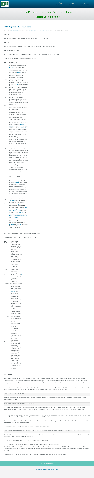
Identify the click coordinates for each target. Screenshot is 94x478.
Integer (16, 209)
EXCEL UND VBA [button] (61, 5)
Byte (26, 207)
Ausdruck (16, 84)
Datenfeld (13, 291)
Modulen (11, 67)
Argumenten (12, 200)
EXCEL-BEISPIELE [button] (85, 5)
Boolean (11, 209)
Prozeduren (32, 30)
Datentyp (16, 204)
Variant (11, 215)
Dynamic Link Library (44, 30)
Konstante (12, 126)
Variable (21, 124)
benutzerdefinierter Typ (21, 215)
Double (15, 210)
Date (20, 212)
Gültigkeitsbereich (21, 127)
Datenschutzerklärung (48, 469)
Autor (56, 469)
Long (19, 209)
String (22, 212)
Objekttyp (16, 217)
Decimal (19, 210)
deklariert (19, 72)
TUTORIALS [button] (73, 5)
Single (10, 210)
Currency (23, 209)
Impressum (39, 469)
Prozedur (11, 224)
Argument (18, 224)
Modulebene (14, 30)
